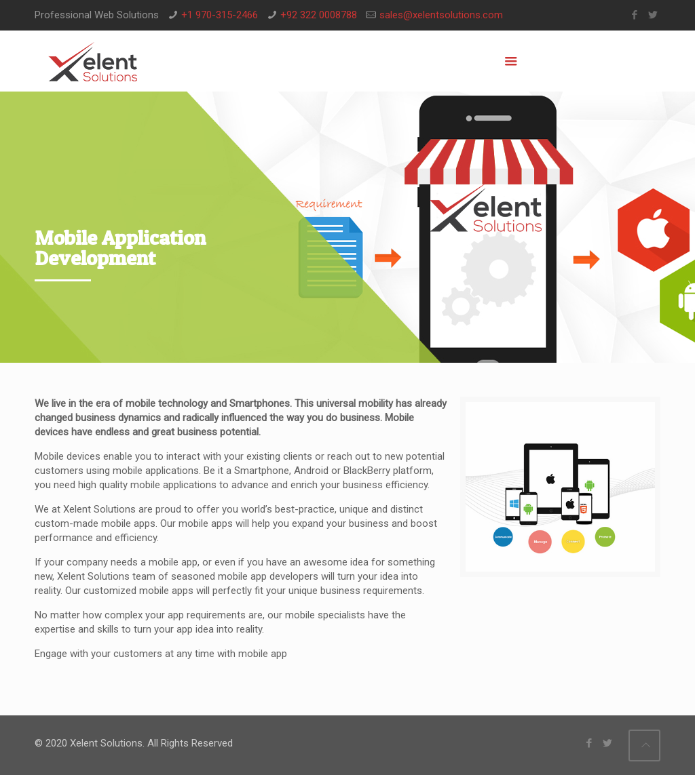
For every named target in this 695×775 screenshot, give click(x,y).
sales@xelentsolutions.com (441, 15)
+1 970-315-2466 (219, 15)
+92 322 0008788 (318, 15)
